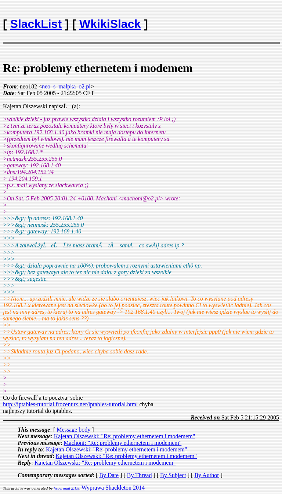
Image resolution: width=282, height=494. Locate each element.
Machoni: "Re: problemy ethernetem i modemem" (122, 443)
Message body (73, 429)
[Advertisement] (236, 21)
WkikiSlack (110, 23)
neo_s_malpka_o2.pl (66, 86)
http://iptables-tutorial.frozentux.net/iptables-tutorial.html (70, 404)
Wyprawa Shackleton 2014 (113, 487)
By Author (206, 475)
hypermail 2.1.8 (66, 488)
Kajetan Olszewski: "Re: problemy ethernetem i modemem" (124, 436)
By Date (109, 475)
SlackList (36, 23)
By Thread (139, 475)
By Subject (173, 475)
